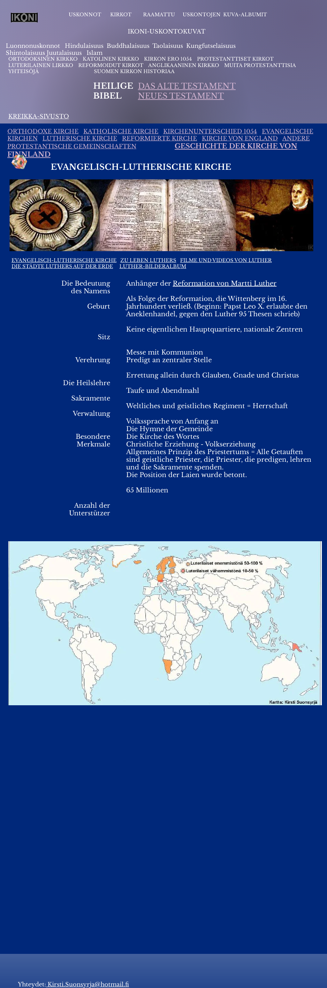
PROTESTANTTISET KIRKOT (235, 59)
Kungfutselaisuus (211, 45)
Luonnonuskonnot (34, 45)
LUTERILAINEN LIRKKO (41, 65)
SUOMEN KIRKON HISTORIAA (134, 71)
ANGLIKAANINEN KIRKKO (183, 65)
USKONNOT (85, 14)
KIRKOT (121, 14)
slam (96, 52)
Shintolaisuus (26, 52)
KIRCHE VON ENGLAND (240, 138)
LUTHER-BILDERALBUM (152, 266)
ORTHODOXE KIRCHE (43, 131)
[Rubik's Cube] (19, 162)
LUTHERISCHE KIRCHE (79, 138)
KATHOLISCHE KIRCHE (120, 131)
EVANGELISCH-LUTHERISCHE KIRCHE (64, 260)
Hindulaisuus (83, 45)
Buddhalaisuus (128, 45)
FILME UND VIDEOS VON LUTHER (226, 260)
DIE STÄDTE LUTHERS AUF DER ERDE (62, 266)
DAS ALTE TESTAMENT (187, 86)
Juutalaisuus (64, 52)
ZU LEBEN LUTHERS (148, 260)
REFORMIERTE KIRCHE (159, 138)
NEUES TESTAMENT (181, 96)
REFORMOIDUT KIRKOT (110, 65)
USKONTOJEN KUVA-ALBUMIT (225, 14)
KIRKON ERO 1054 (168, 59)
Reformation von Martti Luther (225, 283)
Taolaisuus (167, 45)
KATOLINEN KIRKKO (111, 59)
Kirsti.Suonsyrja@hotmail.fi (87, 984)
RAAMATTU (159, 14)
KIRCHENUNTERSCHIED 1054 (210, 131)
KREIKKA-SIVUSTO (38, 116)
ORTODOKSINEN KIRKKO (43, 59)
